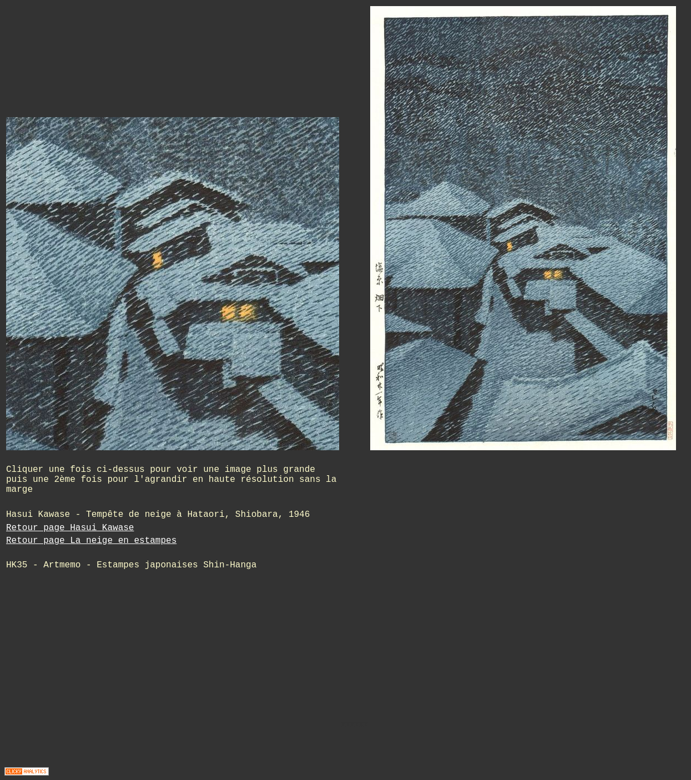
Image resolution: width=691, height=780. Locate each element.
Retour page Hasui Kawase (70, 528)
